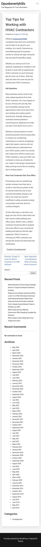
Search (7, 270)
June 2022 (16, 403)
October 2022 (17, 391)
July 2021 (15, 433)
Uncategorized (17, 519)
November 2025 (17, 356)
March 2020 (16, 477)
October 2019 (17, 491)
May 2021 (15, 439)
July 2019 (15, 499)
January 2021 (17, 450)
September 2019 (18, 494)
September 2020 (18, 461)
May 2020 (15, 472)
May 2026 (15, 347)
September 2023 (18, 369)
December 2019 (17, 486)
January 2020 (17, 483)
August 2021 (16, 430)
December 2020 (17, 452)
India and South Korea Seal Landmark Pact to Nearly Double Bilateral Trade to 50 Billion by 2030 (21, 304)
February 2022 (17, 414)
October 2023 (17, 367)
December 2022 (17, 386)
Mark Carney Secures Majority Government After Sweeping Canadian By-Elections (22, 312)
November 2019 (17, 488)
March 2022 (16, 411)
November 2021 (17, 422)
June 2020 (16, 469)
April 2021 (15, 441)
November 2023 (17, 364)
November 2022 (17, 389)
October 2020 (17, 458)
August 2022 (16, 397)
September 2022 (18, 394)
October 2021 (17, 425)
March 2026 (16, 353)
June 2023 (16, 378)
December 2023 (17, 361)
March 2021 (16, 444)
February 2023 (17, 381)
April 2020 (15, 475)
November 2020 (17, 455)
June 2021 (16, 436)
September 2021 (18, 428)
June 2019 (16, 502)
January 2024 (17, 358)
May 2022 (15, 405)
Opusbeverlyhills (13, 3)
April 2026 (15, 350)
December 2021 (17, 419)
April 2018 (15, 508)
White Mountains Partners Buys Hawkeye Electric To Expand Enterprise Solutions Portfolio (22, 287)
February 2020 (17, 480)
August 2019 (16, 497)
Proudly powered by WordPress (16, 539)
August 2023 (16, 372)
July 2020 (15, 466)
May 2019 (15, 505)
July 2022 (15, 400)
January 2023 (17, 383)
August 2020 (16, 463)
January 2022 (17, 416)
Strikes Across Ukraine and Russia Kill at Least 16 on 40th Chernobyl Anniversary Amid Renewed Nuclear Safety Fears (21, 295)
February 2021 (17, 447)
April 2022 (15, 408)
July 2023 (15, 375)
